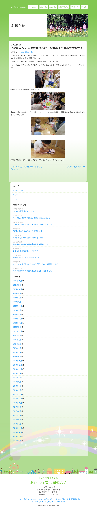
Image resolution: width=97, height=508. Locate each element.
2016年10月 (17, 432)
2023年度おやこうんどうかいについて (27, 256)
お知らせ (25, 499)
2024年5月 (17, 302)
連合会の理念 (43, 7)
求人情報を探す (75, 7)
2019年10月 (17, 361)
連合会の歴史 (52, 7)
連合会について (33, 7)
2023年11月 (17, 306)
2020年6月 (17, 356)
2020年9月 (17, 348)
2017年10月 (17, 403)
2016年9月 (17, 436)
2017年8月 (17, 411)
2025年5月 (17, 285)
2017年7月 (17, 415)
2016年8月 (17, 440)
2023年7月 (17, 310)
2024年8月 (17, 293)
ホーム (18, 499)
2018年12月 (17, 365)
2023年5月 (17, 314)
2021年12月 (17, 331)
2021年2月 (17, 344)
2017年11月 (17, 398)
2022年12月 (17, 318)
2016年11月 (17, 428)
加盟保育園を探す (63, 7)
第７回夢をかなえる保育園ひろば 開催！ (29, 236)
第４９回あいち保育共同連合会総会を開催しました (32, 270)
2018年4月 (17, 386)
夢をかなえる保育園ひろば (55, 501)
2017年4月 (17, 424)
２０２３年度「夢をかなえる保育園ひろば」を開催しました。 (36, 263)
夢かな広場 (84, 7)
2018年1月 (17, 390)
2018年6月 (17, 382)
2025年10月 (17, 281)
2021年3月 (17, 339)
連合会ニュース (27, 52)
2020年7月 (17, 352)
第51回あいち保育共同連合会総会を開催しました (31, 217)
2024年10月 (17, 289)
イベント (16, 199)
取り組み (16, 194)
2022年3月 (17, 327)
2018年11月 (17, 369)
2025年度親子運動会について (24, 210)
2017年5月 (17, 419)
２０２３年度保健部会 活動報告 (25, 250)
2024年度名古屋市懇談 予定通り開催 (27, 230)
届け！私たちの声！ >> (76, 166)
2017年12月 (17, 394)
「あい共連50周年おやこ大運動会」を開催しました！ (33, 223)
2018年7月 (17, 377)
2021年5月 (17, 335)
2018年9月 (17, 373)
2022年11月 (17, 323)
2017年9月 (17, 407)
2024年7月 (17, 297)
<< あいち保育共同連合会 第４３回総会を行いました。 (26, 167)
